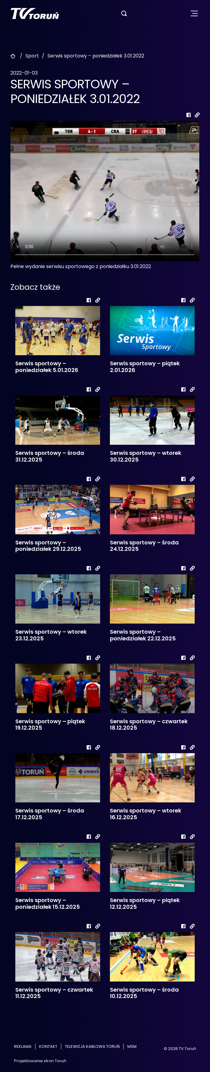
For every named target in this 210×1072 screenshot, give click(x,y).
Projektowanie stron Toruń (40, 1061)
